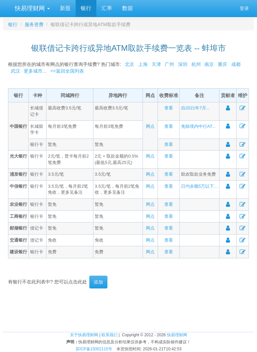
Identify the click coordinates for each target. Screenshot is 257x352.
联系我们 (109, 335)
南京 (209, 64)
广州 (169, 64)
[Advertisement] (128, 310)
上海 (143, 64)
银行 (86, 8)
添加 (98, 282)
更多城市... (34, 71)
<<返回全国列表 (67, 71)
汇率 (106, 8)
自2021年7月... (195, 107)
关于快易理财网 (84, 335)
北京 (129, 64)
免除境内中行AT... (198, 126)
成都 (236, 64)
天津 (156, 64)
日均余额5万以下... (199, 186)
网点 (150, 126)
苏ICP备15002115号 (94, 349)
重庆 (222, 64)
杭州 (196, 64)
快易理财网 (31, 8)
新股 (65, 8)
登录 (244, 8)
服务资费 (34, 24)
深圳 (182, 64)
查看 (168, 107)
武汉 (15, 71)
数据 (127, 8)
